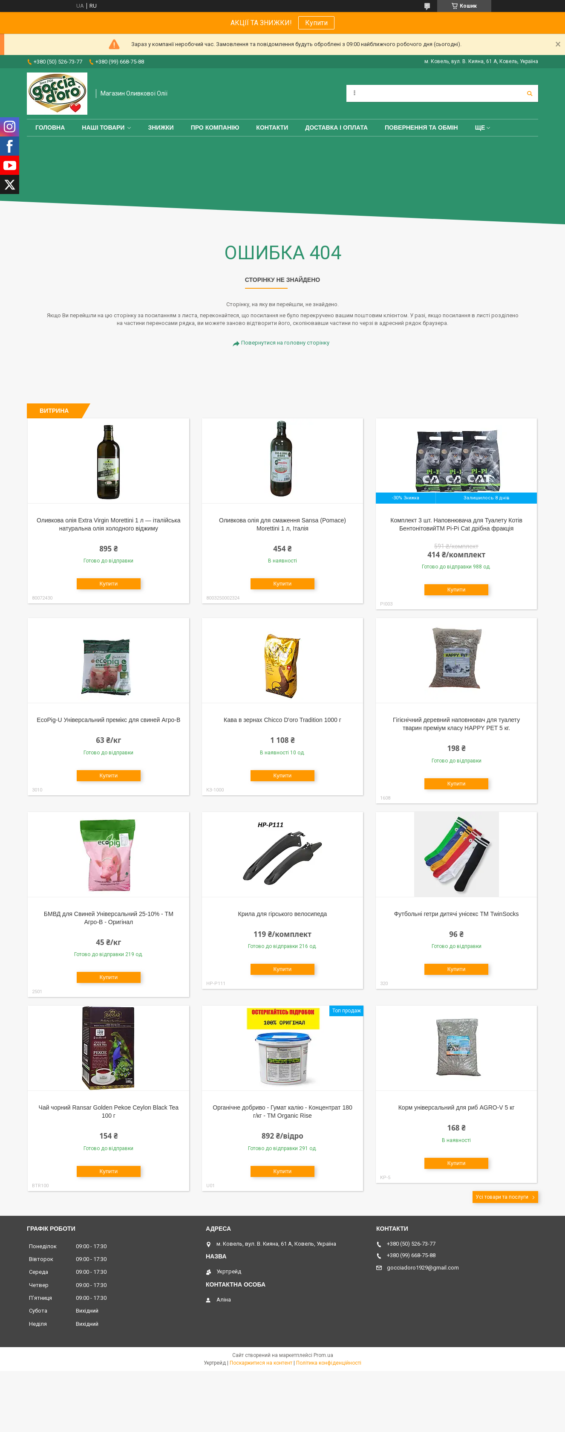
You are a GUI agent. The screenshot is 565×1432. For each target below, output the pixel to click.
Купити (316, 23)
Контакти (272, 127)
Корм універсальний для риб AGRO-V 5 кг (456, 1107)
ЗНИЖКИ (160, 127)
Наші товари (103, 127)
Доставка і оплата (336, 127)
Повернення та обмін (421, 127)
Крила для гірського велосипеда (282, 913)
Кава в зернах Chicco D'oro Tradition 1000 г (282, 719)
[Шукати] (529, 93)
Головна (50, 127)
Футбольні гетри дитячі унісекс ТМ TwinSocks (456, 913)
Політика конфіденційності (328, 1363)
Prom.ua (323, 1355)
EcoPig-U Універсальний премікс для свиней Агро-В (108, 719)
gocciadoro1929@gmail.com (423, 1267)
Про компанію (215, 127)
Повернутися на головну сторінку (285, 342)
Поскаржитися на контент (261, 1363)
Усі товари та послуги (502, 1197)
